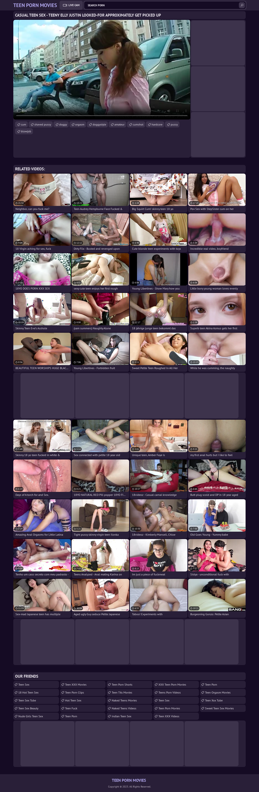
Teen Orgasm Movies (218, 692)
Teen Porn (71, 716)
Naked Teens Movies (124, 700)
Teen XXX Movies (76, 684)
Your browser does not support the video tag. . (101, 70)
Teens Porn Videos (169, 692)
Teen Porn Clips (74, 692)
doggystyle (99, 124)
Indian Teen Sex (121, 716)
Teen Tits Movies (122, 692)
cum (23, 124)
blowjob (26, 131)
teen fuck (71, 708)
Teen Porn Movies (169, 708)
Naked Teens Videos (124, 708)
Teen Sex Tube (27, 700)
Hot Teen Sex (73, 700)
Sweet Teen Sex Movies (219, 708)
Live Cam (74, 5)
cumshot (138, 124)
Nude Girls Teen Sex (30, 716)
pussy (174, 124)
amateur (119, 124)
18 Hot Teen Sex (28, 692)
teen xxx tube (214, 700)
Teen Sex (23, 684)
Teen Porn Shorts (122, 684)
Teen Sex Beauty (28, 708)
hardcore (157, 124)
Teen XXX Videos (168, 716)
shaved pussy (42, 124)
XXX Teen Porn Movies (172, 684)
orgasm (79, 124)
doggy (63, 124)
